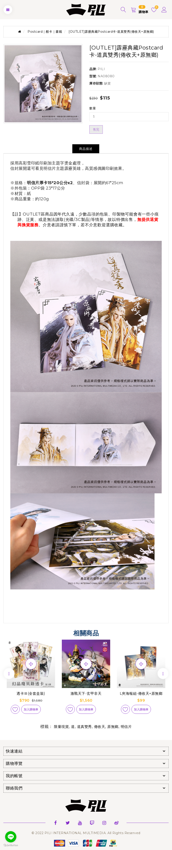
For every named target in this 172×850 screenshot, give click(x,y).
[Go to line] (10, 836)
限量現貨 (61, 727)
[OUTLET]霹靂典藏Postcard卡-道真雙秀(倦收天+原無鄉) (111, 32)
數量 (92, 108)
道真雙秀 (84, 727)
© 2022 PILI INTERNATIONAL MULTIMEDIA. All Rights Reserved (86, 833)
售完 (96, 129)
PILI (101, 69)
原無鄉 (112, 727)
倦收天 (99, 727)
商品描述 (85, 149)
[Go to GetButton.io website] (11, 845)
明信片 (126, 727)
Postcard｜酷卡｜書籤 (45, 32)
